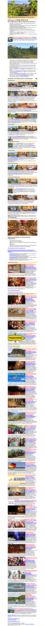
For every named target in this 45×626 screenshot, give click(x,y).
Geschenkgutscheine (13, 255)
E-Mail (9, 621)
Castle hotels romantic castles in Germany (15, 292)
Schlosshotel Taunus (14, 108)
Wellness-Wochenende (24, 75)
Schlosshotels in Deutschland (20, 73)
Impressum (27, 624)
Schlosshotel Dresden (14, 157)
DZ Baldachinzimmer (27, 110)
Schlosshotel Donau (20, 136)
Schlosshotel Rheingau (15, 119)
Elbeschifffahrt (10, 160)
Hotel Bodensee (14, 200)
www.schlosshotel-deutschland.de (14, 290)
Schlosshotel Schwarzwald (16, 211)
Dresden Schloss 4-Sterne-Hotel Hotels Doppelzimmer (22, 158)
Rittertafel (23, 68)
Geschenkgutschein (13, 257)
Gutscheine (12, 259)
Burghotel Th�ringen (11, 615)
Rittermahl (16, 68)
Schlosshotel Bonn (19, 143)
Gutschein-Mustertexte (14, 253)
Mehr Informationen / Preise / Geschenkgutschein (16, 248)
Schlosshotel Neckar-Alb (20, 188)
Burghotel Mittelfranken (15, 131)
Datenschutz (32, 624)
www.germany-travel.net (12, 619)
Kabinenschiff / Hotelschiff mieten (14, 618)
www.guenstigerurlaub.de (15, 621)
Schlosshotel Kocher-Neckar (16, 184)
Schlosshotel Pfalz (14, 170)
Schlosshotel (17, 71)
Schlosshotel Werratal (15, 96)
